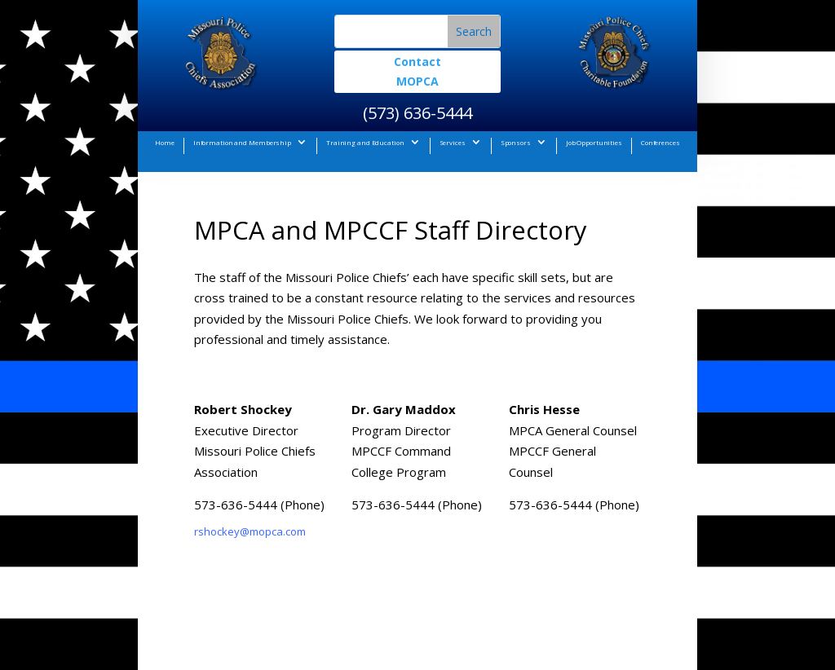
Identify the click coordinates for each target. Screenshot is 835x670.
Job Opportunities (594, 142)
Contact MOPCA (417, 71)
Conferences (660, 142)
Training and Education (365, 142)
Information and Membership (242, 142)
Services (453, 142)
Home (165, 142)
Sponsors (516, 142)
